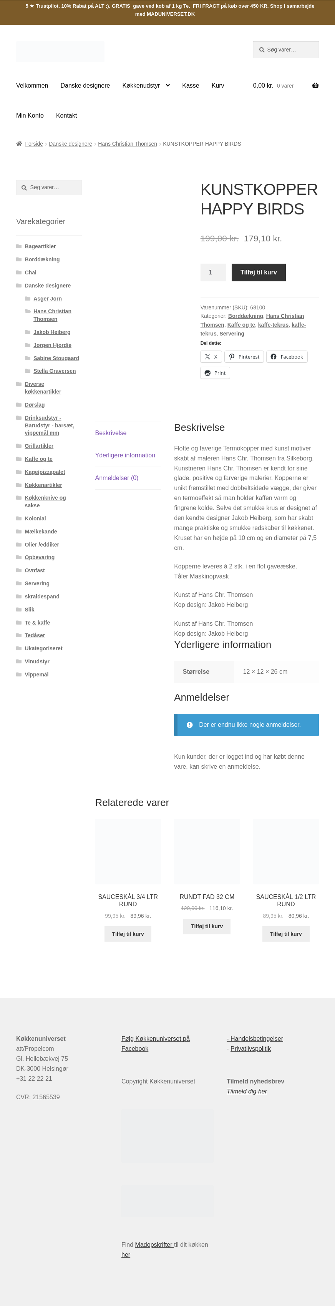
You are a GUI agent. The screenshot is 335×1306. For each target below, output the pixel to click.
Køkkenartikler (43, 485)
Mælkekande (41, 531)
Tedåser (35, 635)
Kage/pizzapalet (45, 472)
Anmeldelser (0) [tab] (117, 478)
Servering (232, 334)
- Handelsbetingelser (255, 1038)
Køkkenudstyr (141, 85)
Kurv (218, 85)
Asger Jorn (47, 299)
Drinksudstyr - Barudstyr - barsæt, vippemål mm (50, 425)
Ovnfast (35, 570)
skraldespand (42, 596)
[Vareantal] (214, 272)
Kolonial (35, 518)
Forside (34, 144)
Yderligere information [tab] (125, 455)
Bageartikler (40, 246)
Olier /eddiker (42, 545)
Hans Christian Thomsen (127, 144)
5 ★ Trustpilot (42, 6)
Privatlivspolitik (251, 1048)
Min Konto (30, 115)
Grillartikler (39, 446)
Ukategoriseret (44, 648)
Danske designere (85, 85)
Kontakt (66, 115)
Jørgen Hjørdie (52, 345)
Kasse (190, 85)
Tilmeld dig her (247, 1091)
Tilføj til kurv (258, 272)
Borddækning (245, 316)
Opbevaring (40, 557)
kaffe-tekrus (273, 325)
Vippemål (37, 674)
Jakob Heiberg (51, 332)
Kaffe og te (241, 325)
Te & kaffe (37, 623)
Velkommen (32, 85)
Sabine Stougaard (56, 358)
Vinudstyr (37, 661)
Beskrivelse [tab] (111, 433)
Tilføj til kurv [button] (128, 934)
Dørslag (35, 405)
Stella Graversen (54, 371)
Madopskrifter (154, 1244)
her (125, 1254)
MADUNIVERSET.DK (171, 14)
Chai (30, 272)
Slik (30, 609)
